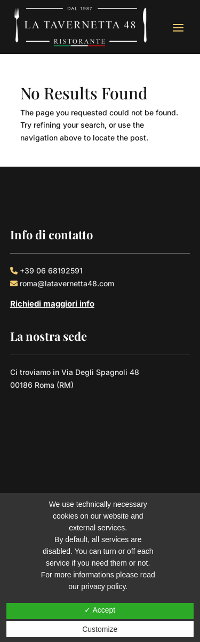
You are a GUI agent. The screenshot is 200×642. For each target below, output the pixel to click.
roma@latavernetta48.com (67, 283)
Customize (99, 629)
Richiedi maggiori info (52, 304)
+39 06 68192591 (51, 270)
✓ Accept (99, 610)
